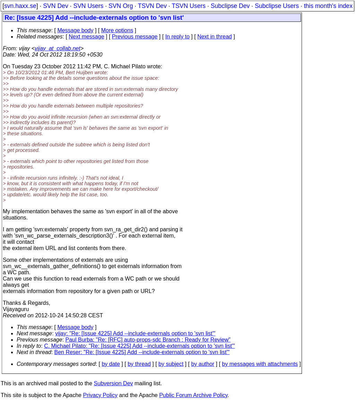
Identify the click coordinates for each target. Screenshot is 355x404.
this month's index (328, 5)
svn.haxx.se (20, 5)
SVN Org (121, 5)
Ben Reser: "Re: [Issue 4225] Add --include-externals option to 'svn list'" (142, 352)
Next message (86, 37)
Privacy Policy (100, 395)
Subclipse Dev (230, 5)
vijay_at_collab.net (57, 48)
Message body (75, 30)
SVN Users (88, 5)
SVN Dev (55, 5)
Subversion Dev (113, 383)
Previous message (135, 37)
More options (117, 30)
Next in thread (214, 37)
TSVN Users (189, 5)
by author (202, 364)
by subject (170, 364)
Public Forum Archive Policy (193, 395)
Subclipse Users (277, 5)
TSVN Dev (152, 5)
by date (111, 364)
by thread (139, 364)
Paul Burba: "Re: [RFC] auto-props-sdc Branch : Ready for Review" (148, 340)
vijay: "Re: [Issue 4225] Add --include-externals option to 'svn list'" (135, 333)
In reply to (177, 37)
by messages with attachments (260, 364)
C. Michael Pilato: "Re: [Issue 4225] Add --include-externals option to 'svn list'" (139, 346)
